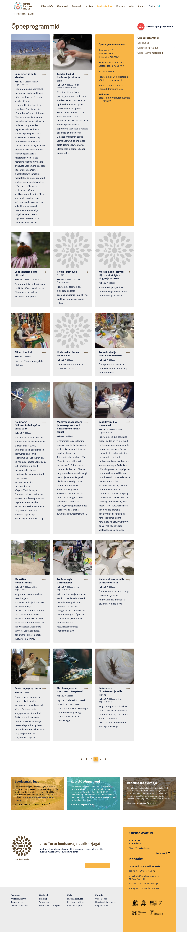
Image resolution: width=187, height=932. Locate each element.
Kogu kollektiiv (101, 905)
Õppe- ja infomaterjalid (150, 52)
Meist (131, 6)
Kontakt (141, 6)
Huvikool (89, 6)
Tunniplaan (44, 902)
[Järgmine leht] (105, 759)
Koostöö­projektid (75, 905)
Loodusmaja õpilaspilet (49, 905)
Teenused (76, 6)
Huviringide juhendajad (105, 902)
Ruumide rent (17, 902)
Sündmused (62, 6)
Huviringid (44, 899)
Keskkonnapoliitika (75, 902)
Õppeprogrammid (148, 37)
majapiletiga (144, 848)
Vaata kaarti (163, 853)
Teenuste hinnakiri (19, 905)
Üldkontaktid (101, 899)
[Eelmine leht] (81, 759)
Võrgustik (120, 6)
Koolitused (143, 42)
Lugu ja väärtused (75, 899)
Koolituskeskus (104, 6)
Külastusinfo (47, 6)
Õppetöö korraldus (147, 47)
